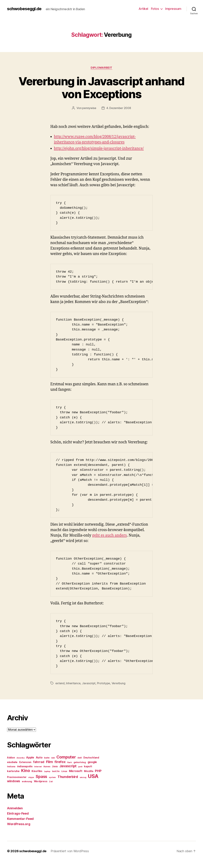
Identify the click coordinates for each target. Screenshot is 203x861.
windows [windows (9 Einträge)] (13, 781)
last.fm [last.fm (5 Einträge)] (56, 771)
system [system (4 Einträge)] (52, 777)
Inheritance (73, 683)
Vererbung (118, 683)
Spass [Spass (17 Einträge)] (41, 776)
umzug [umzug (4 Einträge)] (83, 777)
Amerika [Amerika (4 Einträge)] (20, 758)
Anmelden (15, 808)
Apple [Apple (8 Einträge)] (30, 757)
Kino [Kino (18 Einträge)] (25, 770)
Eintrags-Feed (18, 813)
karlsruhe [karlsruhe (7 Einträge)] (13, 771)
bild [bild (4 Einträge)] (53, 758)
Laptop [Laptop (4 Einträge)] (47, 771)
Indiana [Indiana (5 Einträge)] (11, 766)
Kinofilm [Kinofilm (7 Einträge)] (37, 771)
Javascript (88, 683)
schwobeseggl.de (24, 9)
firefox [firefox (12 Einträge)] (59, 762)
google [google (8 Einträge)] (92, 762)
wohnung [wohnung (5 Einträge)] (27, 781)
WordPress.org (18, 824)
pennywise (89, 108)
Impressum (173, 9)
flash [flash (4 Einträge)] (69, 762)
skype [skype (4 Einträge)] (31, 777)
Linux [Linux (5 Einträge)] (64, 771)
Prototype (103, 683)
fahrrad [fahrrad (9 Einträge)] (38, 762)
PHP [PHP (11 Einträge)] (98, 771)
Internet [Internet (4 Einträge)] (38, 767)
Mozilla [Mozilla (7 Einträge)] (88, 771)
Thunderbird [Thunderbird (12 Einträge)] (67, 777)
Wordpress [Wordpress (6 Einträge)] (40, 781)
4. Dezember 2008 (118, 108)
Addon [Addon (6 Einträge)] (11, 757)
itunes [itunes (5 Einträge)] (46, 766)
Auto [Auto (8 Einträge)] (39, 757)
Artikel (143, 9)
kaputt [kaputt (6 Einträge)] (88, 766)
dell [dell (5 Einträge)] (79, 757)
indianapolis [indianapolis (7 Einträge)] (25, 766)
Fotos (155, 9)
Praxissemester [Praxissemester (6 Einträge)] (16, 777)
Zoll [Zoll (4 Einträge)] (51, 781)
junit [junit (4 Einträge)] (80, 767)
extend (60, 683)
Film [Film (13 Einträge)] (49, 762)
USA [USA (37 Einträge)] (93, 776)
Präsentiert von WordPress (70, 851)
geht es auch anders (109, 535)
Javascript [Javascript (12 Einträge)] (68, 766)
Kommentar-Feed (20, 819)
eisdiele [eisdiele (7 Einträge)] (12, 762)
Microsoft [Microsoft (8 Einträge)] (75, 771)
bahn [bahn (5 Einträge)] (47, 757)
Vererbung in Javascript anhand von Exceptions (101, 87)
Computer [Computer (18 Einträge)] (66, 757)
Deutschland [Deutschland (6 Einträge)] (91, 757)
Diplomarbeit (101, 67)
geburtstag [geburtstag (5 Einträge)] (80, 762)
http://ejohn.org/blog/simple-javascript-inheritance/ (99, 148)
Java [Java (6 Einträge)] (55, 766)
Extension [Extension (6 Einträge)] (25, 762)
